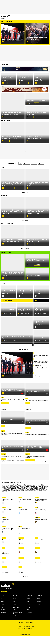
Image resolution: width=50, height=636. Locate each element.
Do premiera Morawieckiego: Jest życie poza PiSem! (40, 309)
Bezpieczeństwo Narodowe (30, 459)
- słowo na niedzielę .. (6, 519)
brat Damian (38, 340)
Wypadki (28, 601)
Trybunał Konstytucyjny (37, 365)
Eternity (22, 543)
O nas (22, 628)
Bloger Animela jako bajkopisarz (24, 559)
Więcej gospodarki (25, 192)
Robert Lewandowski (4, 615)
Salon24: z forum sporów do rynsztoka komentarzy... (8, 292)
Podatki (14, 598)
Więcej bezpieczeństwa (25, 248)
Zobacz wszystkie (25, 576)
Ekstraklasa (3, 609)
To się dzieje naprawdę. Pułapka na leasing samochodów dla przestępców (37, 183)
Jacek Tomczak (6, 553)
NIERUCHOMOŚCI (14, 340)
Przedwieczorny (6, 562)
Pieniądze (35, 372)
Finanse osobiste (15, 602)
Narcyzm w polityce (40, 338)
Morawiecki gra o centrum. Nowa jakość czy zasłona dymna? (12, 137)
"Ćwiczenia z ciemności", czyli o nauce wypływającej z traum (41, 323)
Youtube (41, 163)
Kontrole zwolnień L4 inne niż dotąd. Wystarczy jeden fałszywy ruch (37, 400)
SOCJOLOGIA (44, 340)
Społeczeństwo (21, 537)
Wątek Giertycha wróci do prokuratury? (37, 100)
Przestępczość (15, 615)
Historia (28, 615)
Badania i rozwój (39, 601)
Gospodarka (15, 595)
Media (28, 609)
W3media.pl (28, 634)
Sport (36, 537)
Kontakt (30, 628)
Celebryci (28, 598)
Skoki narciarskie (3, 612)
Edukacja (27, 454)
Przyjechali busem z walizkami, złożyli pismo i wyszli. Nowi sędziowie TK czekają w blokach (41, 368)
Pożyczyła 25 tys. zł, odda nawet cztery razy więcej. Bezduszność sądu (12, 183)
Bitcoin (27, 432)
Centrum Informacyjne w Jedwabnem (41, 519)
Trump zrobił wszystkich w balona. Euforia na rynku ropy (37, 240)
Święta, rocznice (29, 612)
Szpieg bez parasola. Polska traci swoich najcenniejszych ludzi (12, 240)
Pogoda (28, 602)
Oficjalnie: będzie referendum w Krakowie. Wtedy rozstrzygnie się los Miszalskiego (36, 260)
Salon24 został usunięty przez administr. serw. (41, 562)
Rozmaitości (29, 595)
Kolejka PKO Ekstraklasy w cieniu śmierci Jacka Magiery (24, 292)
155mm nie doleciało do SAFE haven (25, 499)
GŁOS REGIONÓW (37, 264)
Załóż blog (4, 591)
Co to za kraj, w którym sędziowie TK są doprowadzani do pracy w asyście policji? (25, 529)
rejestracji (33, 489)
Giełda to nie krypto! (22, 549)
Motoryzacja (39, 598)
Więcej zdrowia (25, 220)
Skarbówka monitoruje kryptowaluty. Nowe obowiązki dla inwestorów (37, 434)
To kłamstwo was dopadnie (6, 509)
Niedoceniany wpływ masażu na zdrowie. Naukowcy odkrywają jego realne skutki (12, 211)
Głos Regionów (15, 613)
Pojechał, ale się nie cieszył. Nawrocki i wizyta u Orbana (35, 137)
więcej (3, 604)
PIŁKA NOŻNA (12, 116)
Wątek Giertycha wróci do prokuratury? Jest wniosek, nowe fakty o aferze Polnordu (36, 447)
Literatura (28, 610)
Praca (24, 628)
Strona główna (3, 18)
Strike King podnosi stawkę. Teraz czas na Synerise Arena (24, 309)
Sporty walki (3, 454)
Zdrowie (3, 431)
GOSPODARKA (11, 313)
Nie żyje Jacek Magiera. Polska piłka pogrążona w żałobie (11, 113)
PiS (1, 602)
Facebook (26, 163)
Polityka (4, 497)
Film (27, 613)
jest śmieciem (37, 549)
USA (2, 397)
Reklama (27, 628)
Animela (22, 572)
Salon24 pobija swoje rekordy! (40, 559)
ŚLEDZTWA (36, 103)
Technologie (37, 517)
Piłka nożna (3, 458)
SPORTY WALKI (27, 313)
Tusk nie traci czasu (8, 39)
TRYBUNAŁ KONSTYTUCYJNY (38, 116)
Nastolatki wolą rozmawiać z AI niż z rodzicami (37, 420)
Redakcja (5, 116)
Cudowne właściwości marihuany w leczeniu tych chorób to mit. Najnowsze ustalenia (37, 211)
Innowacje (38, 602)
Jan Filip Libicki (39, 313)
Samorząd (2, 601)
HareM (38, 543)
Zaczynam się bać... (5, 559)
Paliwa (14, 601)
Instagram (34, 163)
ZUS (26, 398)
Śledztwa (35, 359)
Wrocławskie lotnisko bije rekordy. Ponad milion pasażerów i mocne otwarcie (12, 273)
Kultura (37, 507)
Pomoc (19, 628)
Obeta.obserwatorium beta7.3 (25, 533)
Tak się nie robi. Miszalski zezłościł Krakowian (40, 292)
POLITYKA (44, 313)
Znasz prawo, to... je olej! (6, 539)
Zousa (22, 562)
